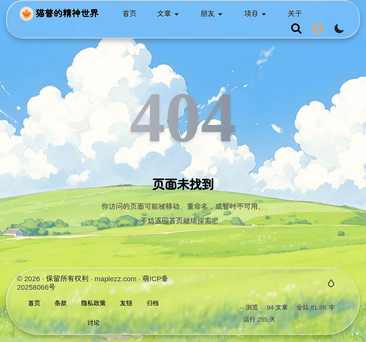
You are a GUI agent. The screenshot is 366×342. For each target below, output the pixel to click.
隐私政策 (93, 303)
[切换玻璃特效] (331, 284)
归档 (152, 303)
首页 (34, 303)
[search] (296, 28)
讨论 (93, 322)
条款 (61, 303)
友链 (126, 303)
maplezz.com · (118, 279)
